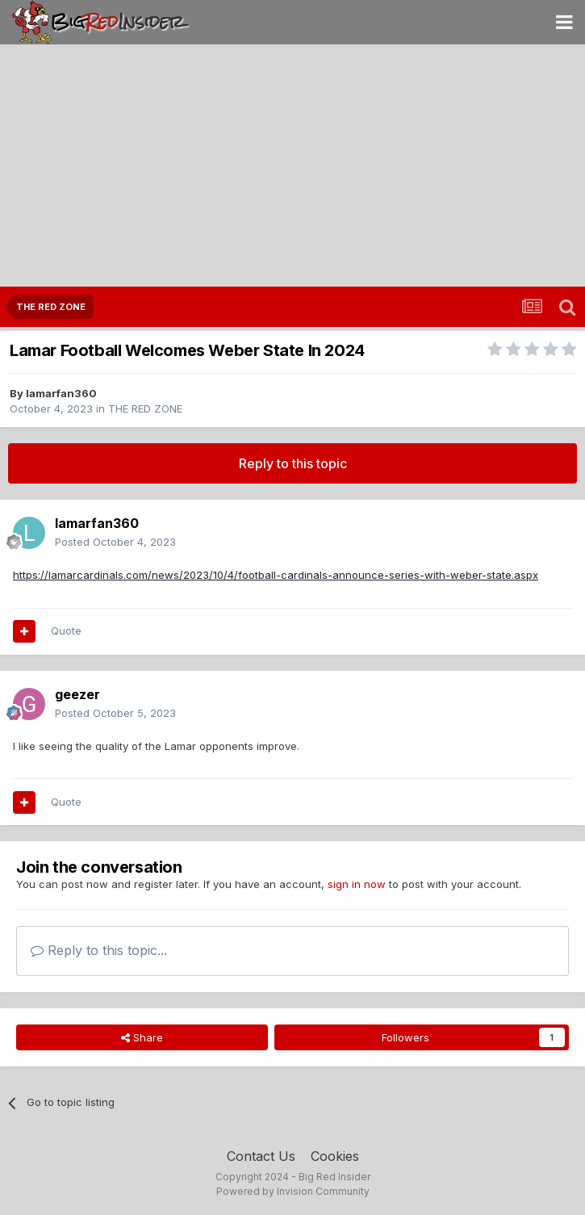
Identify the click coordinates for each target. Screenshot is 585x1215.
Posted (115, 541)
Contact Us (261, 1156)
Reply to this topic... (99, 950)
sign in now (357, 884)
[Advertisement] (292, 165)
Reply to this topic (293, 463)
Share (142, 1037)
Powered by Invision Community (293, 1191)
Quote (66, 630)
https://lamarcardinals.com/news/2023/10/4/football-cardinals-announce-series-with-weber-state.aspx (275, 574)
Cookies (335, 1156)
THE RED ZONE (145, 408)
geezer (77, 694)
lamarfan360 (61, 393)
